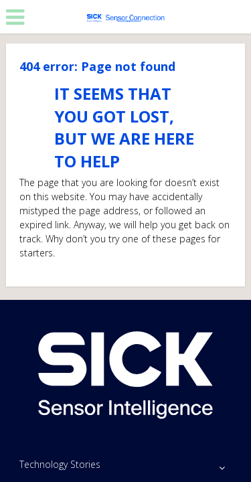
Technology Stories (59, 464)
